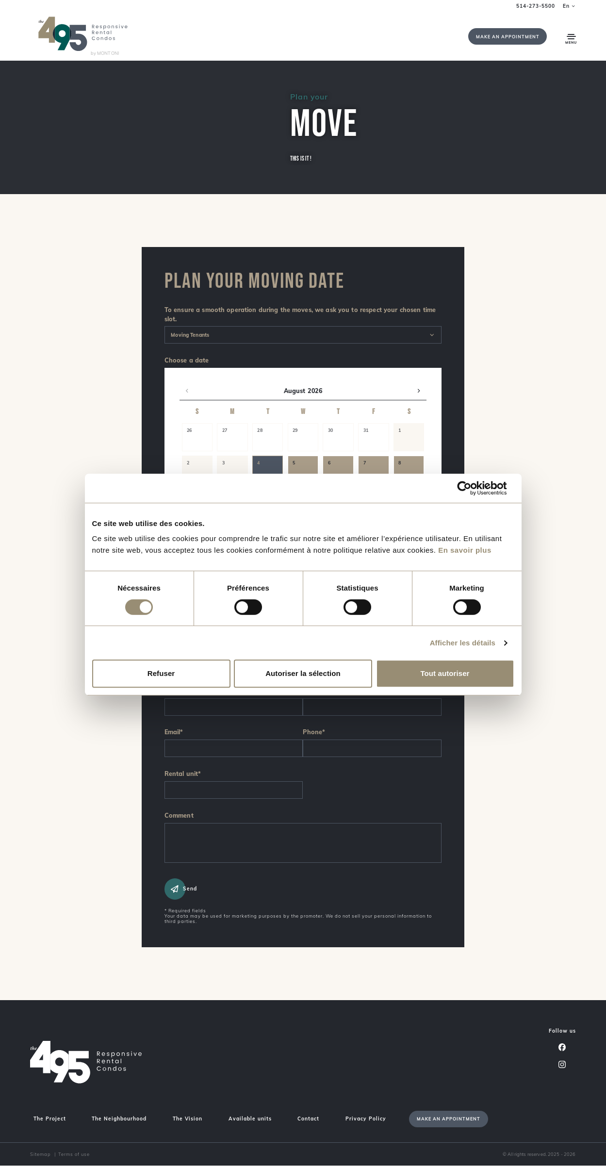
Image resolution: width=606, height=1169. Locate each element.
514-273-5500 (535, 6)
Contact (308, 1122)
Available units (250, 1122)
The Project (49, 1122)
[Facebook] (562, 1050)
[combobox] (303, 335)
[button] (187, 390)
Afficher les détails (462, 643)
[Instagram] (562, 1068)
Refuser (161, 673)
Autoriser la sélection (303, 673)
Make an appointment (508, 36)
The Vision (187, 1122)
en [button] (569, 6)
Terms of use (74, 1157)
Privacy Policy (365, 1122)
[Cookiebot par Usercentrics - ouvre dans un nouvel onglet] (471, 488)
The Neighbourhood (119, 1122)
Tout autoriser (444, 673)
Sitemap (40, 1157)
